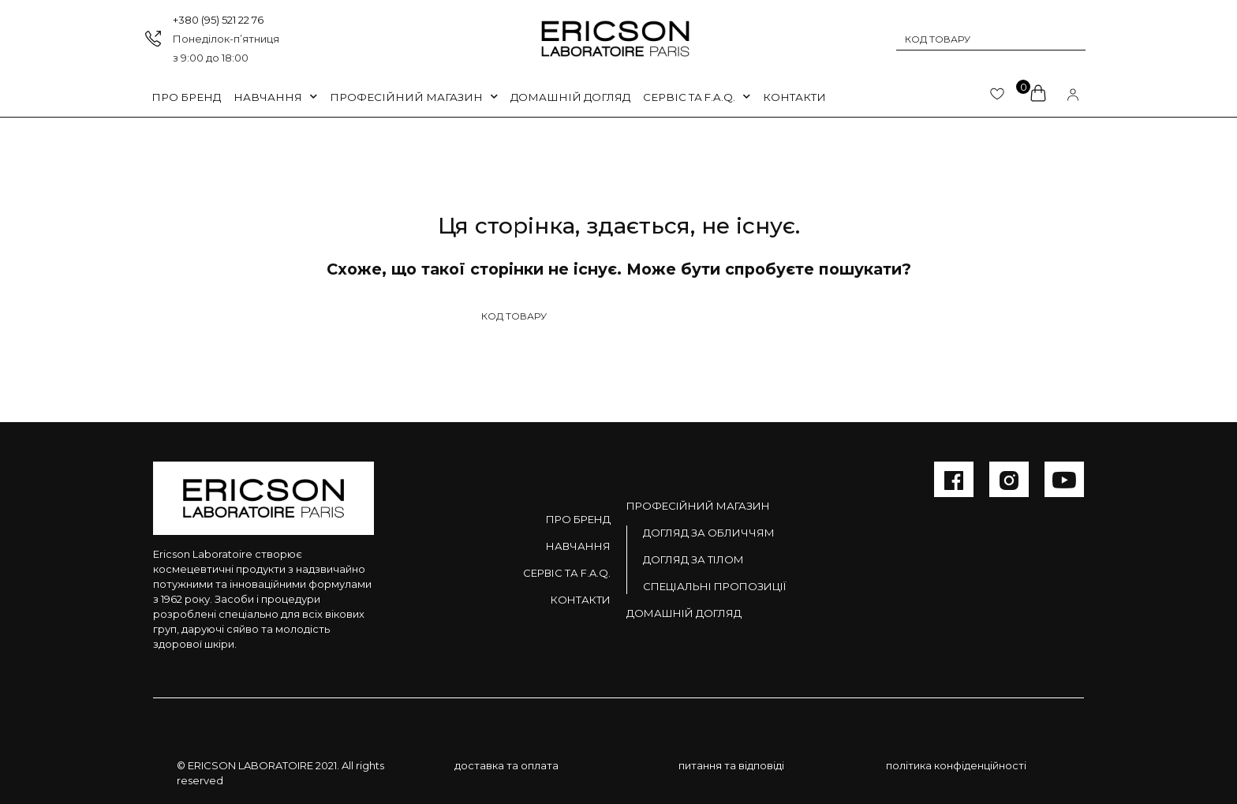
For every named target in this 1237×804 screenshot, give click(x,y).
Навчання (275, 96)
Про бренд (186, 97)
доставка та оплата (506, 765)
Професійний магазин (698, 505)
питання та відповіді (731, 765)
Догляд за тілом (693, 559)
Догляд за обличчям (709, 532)
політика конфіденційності (956, 765)
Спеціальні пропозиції (714, 586)
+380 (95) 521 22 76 (218, 19)
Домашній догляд (570, 97)
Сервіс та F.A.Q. (696, 96)
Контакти (794, 97)
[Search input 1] (980, 38)
